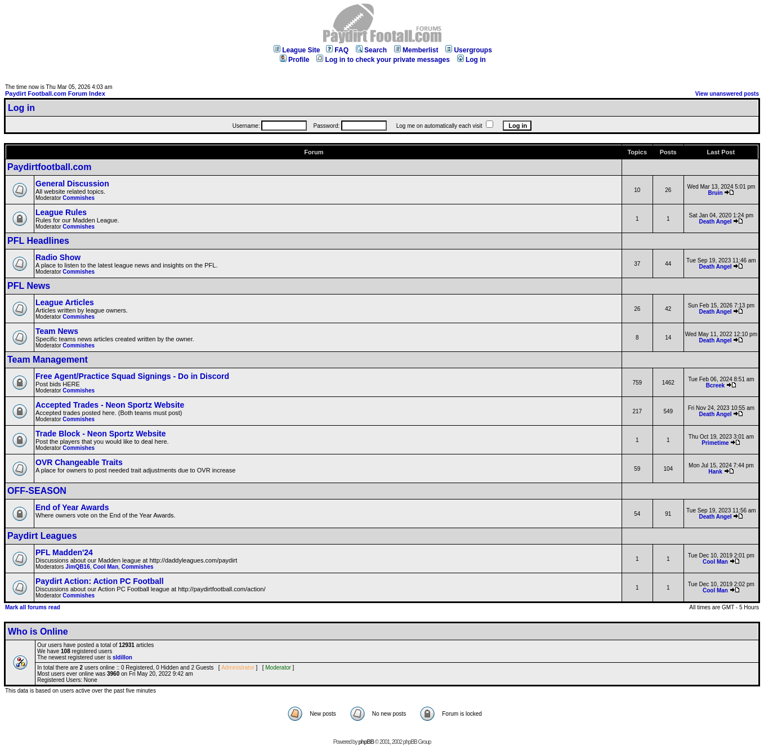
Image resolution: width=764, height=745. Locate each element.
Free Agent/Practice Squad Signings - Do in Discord (132, 376)
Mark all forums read (32, 607)
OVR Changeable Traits (79, 462)
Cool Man (105, 567)
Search (371, 50)
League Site (297, 50)
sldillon (122, 657)
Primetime (715, 443)
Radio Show (58, 257)
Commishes (78, 198)
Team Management (47, 359)
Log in (471, 60)
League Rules (61, 212)
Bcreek (715, 385)
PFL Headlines (38, 241)
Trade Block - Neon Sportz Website (100, 433)
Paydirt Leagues (42, 536)
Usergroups (468, 50)
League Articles (64, 302)
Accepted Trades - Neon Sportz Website (109, 404)
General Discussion (72, 183)
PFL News (28, 286)
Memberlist (416, 50)
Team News (56, 331)
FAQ (337, 50)
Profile (294, 60)
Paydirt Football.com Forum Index (55, 93)
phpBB (366, 742)
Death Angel (715, 221)
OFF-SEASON (36, 491)
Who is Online (38, 631)
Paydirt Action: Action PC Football (99, 581)
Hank (715, 472)
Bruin (715, 193)
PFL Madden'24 (64, 552)
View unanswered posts (727, 94)
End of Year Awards (72, 507)
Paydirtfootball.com (49, 167)
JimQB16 (77, 567)
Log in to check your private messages (382, 60)
